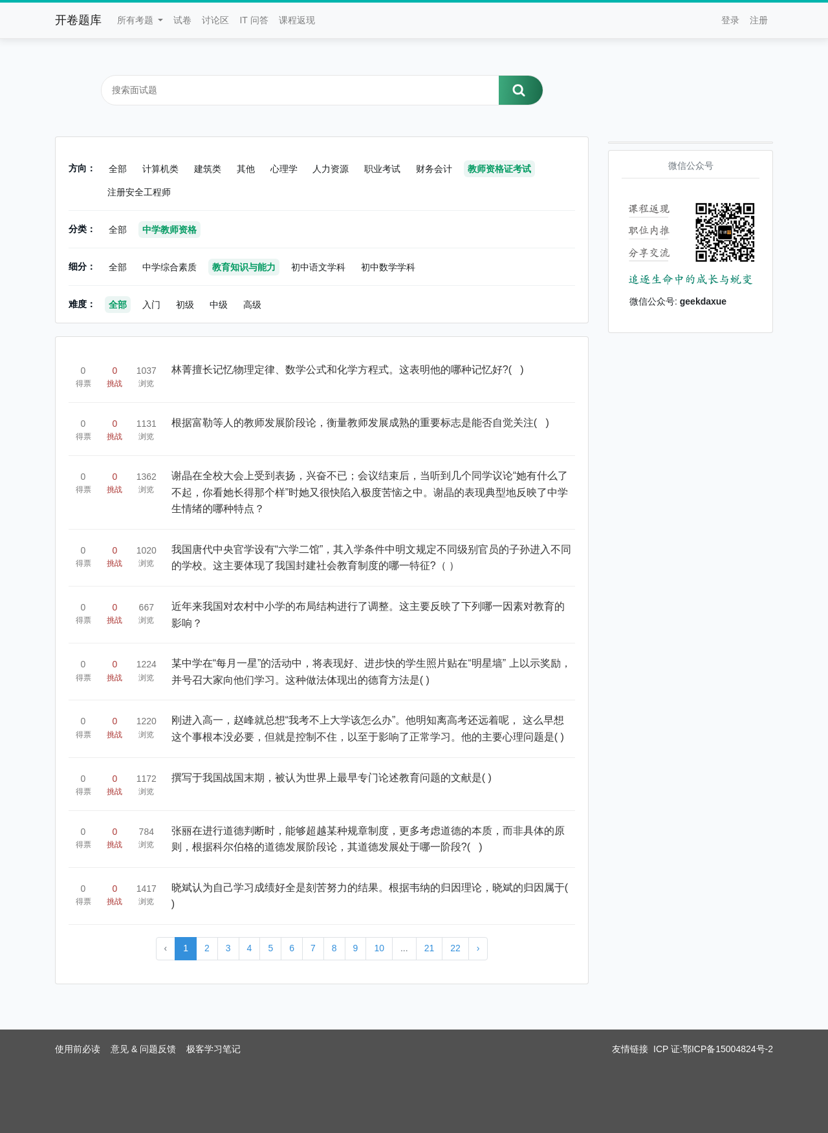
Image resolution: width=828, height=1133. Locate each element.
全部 (118, 169)
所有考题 (136, 20)
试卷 (182, 20)
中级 (219, 304)
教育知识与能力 (244, 267)
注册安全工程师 (139, 192)
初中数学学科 (388, 267)
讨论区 (215, 20)
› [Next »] (478, 948)
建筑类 (207, 169)
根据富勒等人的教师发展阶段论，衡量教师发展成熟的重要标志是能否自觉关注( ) (360, 422)
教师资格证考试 (499, 169)
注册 (759, 20)
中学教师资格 (169, 229)
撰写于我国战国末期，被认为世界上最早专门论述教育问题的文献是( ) (331, 777)
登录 (730, 20)
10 (379, 948)
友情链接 (630, 1049)
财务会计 (434, 169)
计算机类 (160, 169)
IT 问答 (253, 20)
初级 (185, 304)
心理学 (284, 169)
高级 (252, 304)
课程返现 (297, 20)
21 (429, 948)
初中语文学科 (318, 267)
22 (455, 948)
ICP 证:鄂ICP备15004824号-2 (713, 1049)
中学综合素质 (169, 267)
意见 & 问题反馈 (143, 1049)
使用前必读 (77, 1049)
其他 (246, 169)
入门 (151, 304)
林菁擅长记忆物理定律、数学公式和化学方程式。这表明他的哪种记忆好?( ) (347, 369)
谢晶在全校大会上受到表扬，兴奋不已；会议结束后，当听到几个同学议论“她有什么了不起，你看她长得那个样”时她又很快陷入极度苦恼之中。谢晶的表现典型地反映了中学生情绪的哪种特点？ (369, 492)
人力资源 (330, 169)
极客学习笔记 (213, 1049)
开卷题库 (78, 20)
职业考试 (382, 169)
